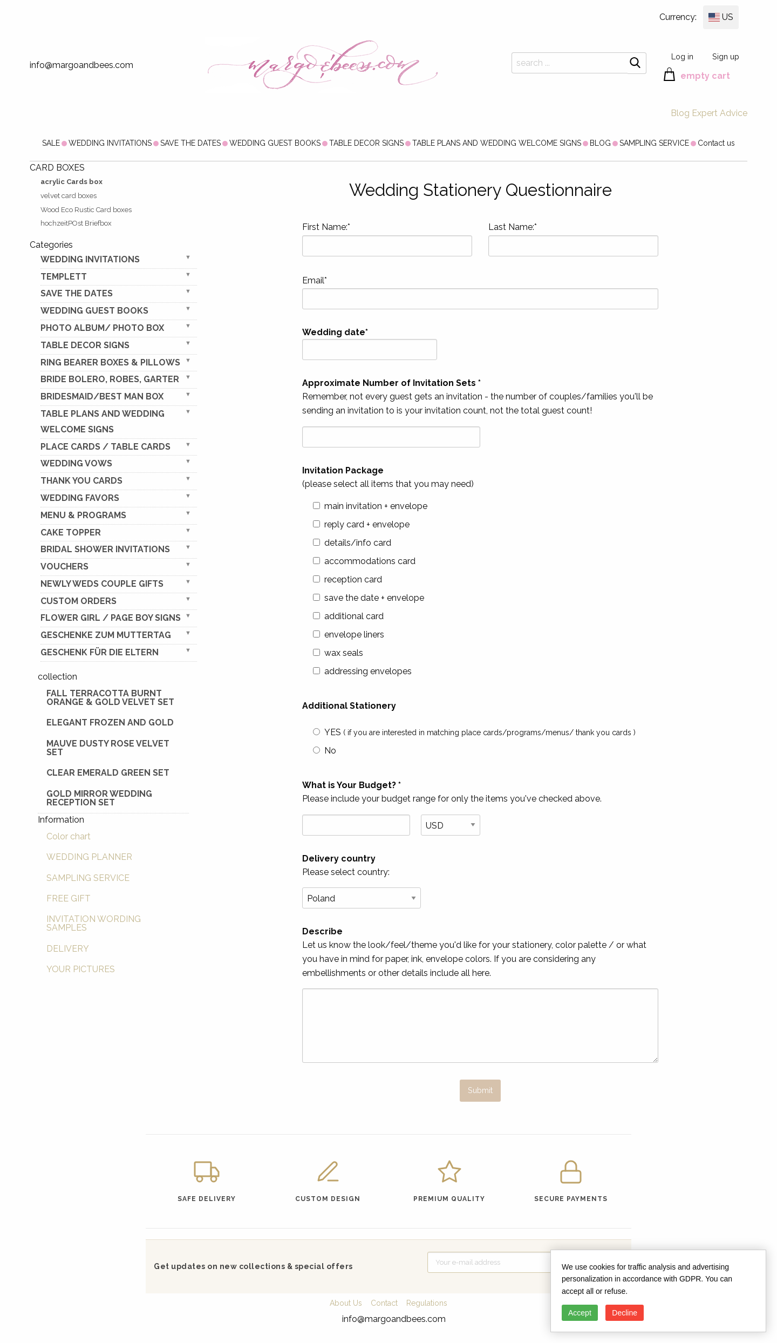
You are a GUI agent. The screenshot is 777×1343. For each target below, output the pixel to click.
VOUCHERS (64, 566)
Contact (384, 1303)
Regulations (426, 1303)
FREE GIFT (68, 898)
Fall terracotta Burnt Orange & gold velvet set (110, 697)
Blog (680, 113)
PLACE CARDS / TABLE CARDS (105, 447)
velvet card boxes (68, 196)
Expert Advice (719, 113)
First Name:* (387, 239)
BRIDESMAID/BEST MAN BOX (101, 396)
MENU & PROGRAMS (83, 515)
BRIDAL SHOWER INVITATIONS (105, 549)
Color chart (68, 836)
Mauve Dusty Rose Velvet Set (107, 747)
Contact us (716, 143)
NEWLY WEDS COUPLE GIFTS (101, 584)
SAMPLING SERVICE (654, 143)
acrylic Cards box (71, 182)
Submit (480, 1090)
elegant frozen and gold (110, 722)
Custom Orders (78, 601)
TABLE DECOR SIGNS (366, 143)
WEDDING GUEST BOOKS (275, 143)
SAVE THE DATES (190, 143)
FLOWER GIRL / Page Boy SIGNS (110, 618)
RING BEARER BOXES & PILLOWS (110, 362)
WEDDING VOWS (76, 463)
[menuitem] (51, 143)
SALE (51, 143)
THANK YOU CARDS (81, 481)
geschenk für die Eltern (99, 652)
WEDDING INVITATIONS (110, 143)
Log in (682, 56)
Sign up (725, 56)
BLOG (600, 143)
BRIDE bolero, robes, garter (109, 379)
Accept (579, 1312)
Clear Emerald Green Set (107, 773)
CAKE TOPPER (70, 532)
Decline (624, 1312)
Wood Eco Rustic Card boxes (86, 210)
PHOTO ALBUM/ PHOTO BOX (102, 328)
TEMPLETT (63, 277)
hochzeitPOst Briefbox (76, 223)
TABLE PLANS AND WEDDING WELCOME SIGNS (496, 143)
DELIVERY (67, 949)
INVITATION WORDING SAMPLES (93, 923)
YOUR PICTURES (80, 969)
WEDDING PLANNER (89, 857)
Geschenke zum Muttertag (105, 635)
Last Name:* (573, 239)
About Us (346, 1303)
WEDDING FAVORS (79, 498)
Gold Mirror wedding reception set (99, 798)
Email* (480, 292)
